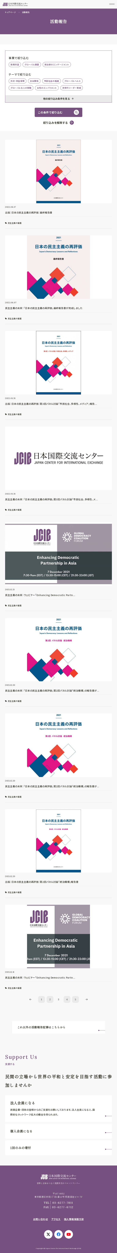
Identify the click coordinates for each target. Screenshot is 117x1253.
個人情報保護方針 (74, 1219)
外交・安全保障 (17, 80)
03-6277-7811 (58, 1202)
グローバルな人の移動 (21, 87)
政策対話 (15, 64)
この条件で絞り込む (50, 112)
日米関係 (34, 80)
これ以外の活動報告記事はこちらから (41, 1027)
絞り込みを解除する (55, 123)
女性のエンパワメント (47, 87)
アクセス (56, 1219)
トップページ (10, 12)
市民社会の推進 (51, 80)
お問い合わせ (40, 1219)
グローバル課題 (31, 64)
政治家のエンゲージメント (57, 64)
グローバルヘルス (72, 80)
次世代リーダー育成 (71, 87)
